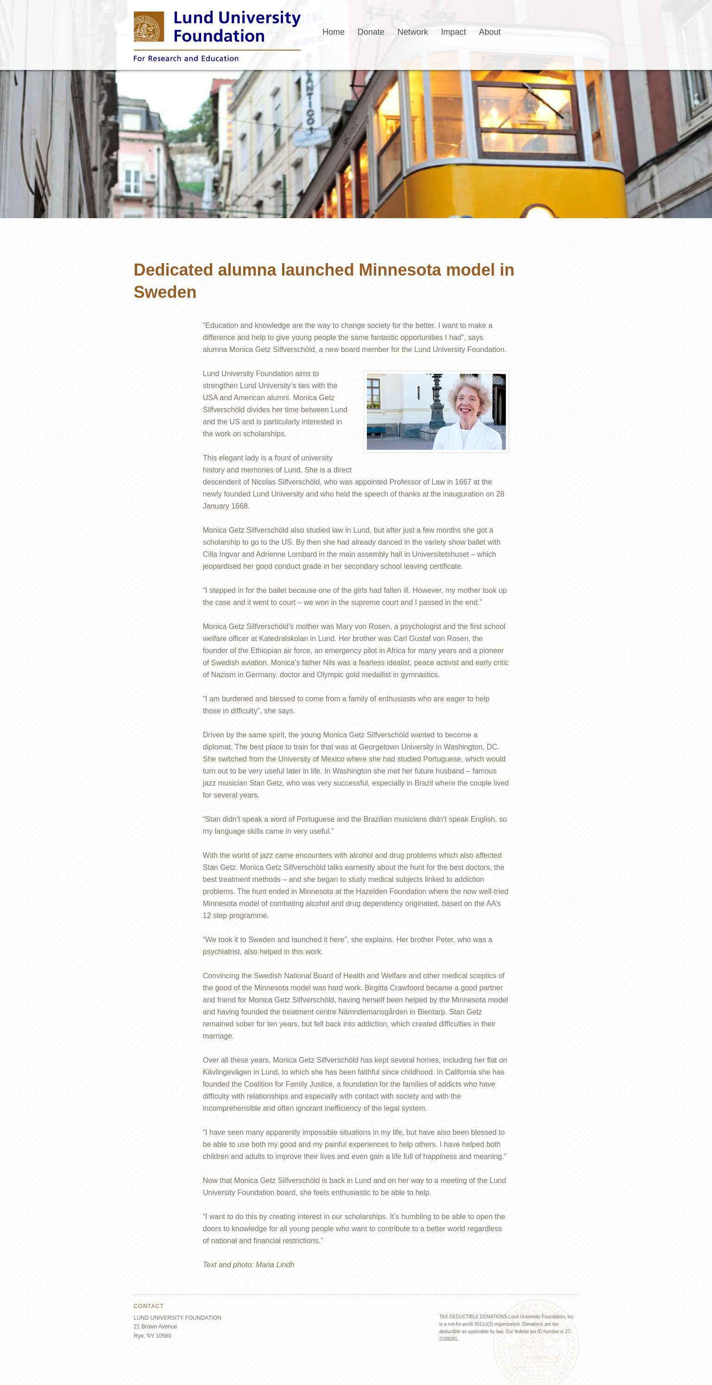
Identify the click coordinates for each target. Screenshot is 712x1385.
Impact (453, 32)
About (490, 32)
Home (333, 32)
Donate (371, 32)
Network (412, 32)
